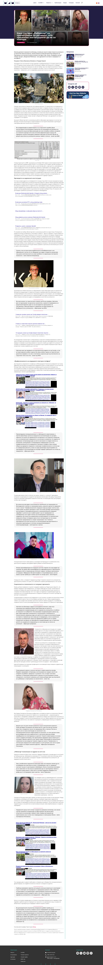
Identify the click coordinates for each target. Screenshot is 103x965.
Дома (35, 2)
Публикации (58, 2)
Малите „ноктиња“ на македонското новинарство (81, 61)
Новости (49, 2)
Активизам (21, 42)
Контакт (78, 2)
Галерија (71, 2)
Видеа (65, 2)
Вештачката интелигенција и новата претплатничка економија (81, 69)
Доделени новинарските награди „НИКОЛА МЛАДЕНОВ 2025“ (80, 75)
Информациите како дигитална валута (79, 55)
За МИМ (41, 2)
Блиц (34, 927)
